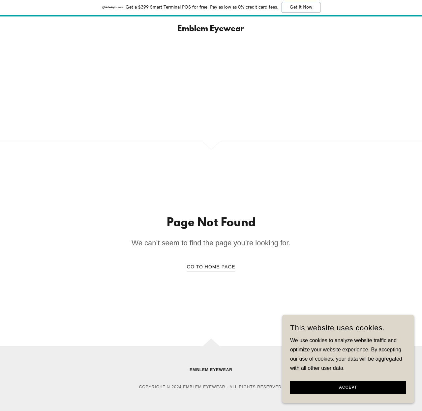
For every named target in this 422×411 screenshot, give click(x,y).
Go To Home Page (211, 266)
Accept (348, 387)
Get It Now (301, 7)
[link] (211, 29)
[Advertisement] (211, 92)
